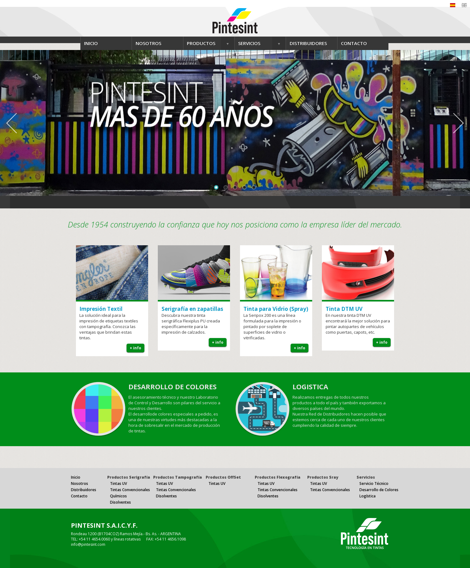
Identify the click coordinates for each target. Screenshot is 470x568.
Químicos (118, 496)
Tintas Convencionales (130, 489)
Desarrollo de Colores (378, 489)
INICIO (91, 43)
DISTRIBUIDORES (308, 43)
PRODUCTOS (201, 43)
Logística (367, 496)
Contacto (79, 496)
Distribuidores (83, 489)
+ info (135, 348)
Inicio (75, 477)
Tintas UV (118, 483)
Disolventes (120, 502)
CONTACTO (354, 43)
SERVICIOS (249, 43)
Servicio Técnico (373, 483)
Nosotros (79, 483)
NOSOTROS (148, 43)
